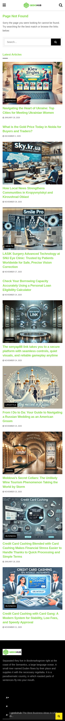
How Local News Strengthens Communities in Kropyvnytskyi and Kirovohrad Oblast (28, 193)
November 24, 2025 (12, 295)
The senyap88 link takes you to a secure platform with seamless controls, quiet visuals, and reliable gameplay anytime (31, 351)
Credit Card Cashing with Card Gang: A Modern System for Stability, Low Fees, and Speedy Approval (30, 618)
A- (7, 715)
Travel (9, 470)
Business (11, 101)
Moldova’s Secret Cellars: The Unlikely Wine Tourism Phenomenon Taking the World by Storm (30, 482)
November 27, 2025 (12, 272)
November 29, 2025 (12, 202)
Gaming (10, 339)
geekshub (16, 712)
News (9, 181)
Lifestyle (11, 405)
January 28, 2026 (11, 118)
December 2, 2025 (12, 136)
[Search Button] (56, 42)
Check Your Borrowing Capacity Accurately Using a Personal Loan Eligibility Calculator (27, 285)
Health (9, 246)
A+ (7, 697)
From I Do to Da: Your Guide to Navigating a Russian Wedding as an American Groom (32, 417)
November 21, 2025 (12, 627)
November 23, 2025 (12, 492)
